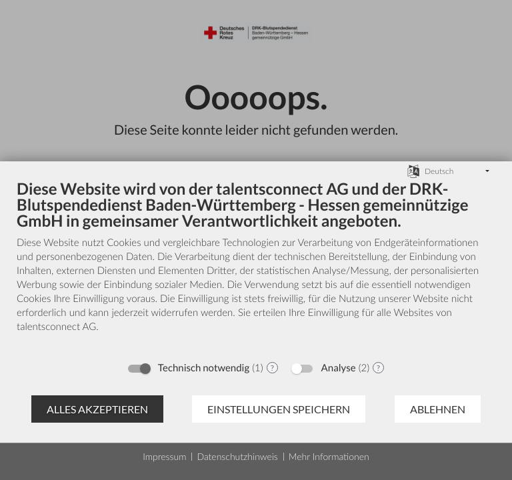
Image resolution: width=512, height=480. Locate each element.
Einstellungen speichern (278, 409)
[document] (256, 266)
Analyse (338, 368)
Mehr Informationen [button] (329, 456)
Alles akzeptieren (97, 409)
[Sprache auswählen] (413, 170)
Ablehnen (437, 409)
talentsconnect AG (56, 327)
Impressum (164, 456)
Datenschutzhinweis (237, 456)
